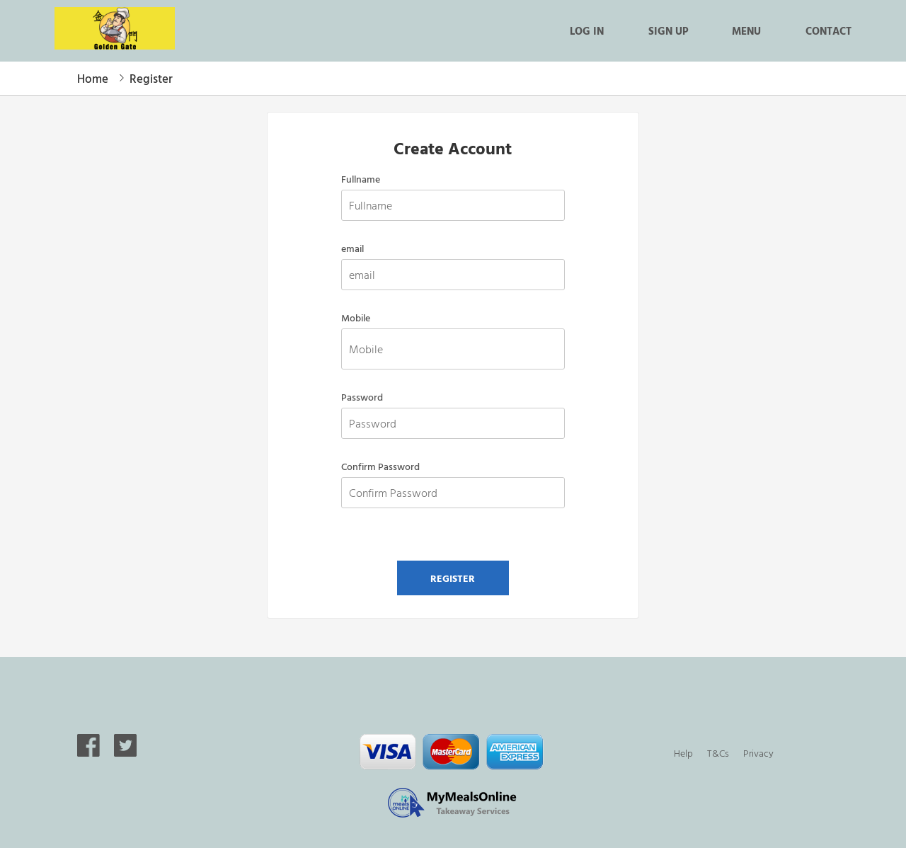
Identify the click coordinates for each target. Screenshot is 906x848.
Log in (587, 30)
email (352, 248)
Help (683, 752)
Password (362, 397)
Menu (746, 30)
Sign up (668, 30)
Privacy (758, 752)
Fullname (360, 179)
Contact (828, 30)
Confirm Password (380, 466)
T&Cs (718, 752)
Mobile (355, 318)
